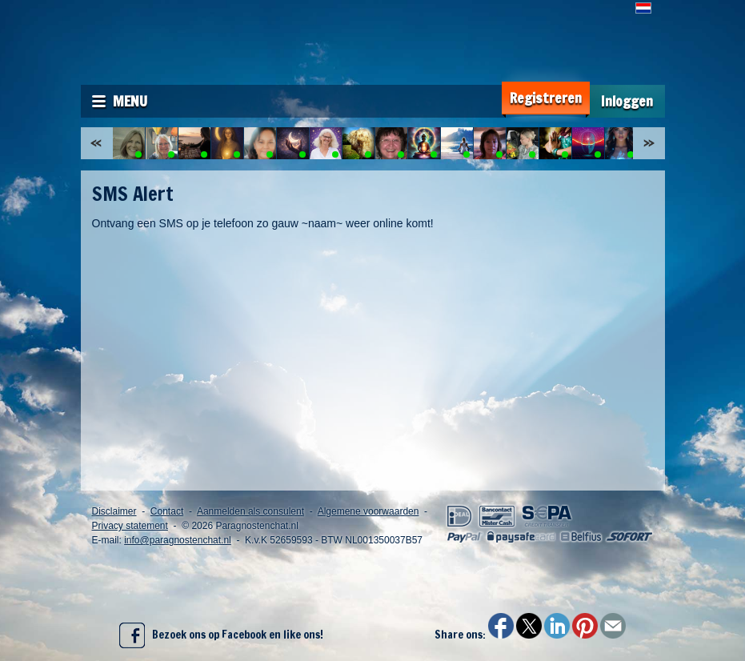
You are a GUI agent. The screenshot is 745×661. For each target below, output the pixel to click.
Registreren (546, 98)
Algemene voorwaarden (368, 511)
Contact (166, 511)
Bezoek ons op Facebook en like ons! (221, 635)
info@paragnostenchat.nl (177, 540)
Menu (130, 100)
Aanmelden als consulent (250, 511)
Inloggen (627, 101)
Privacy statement (130, 525)
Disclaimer (114, 511)
